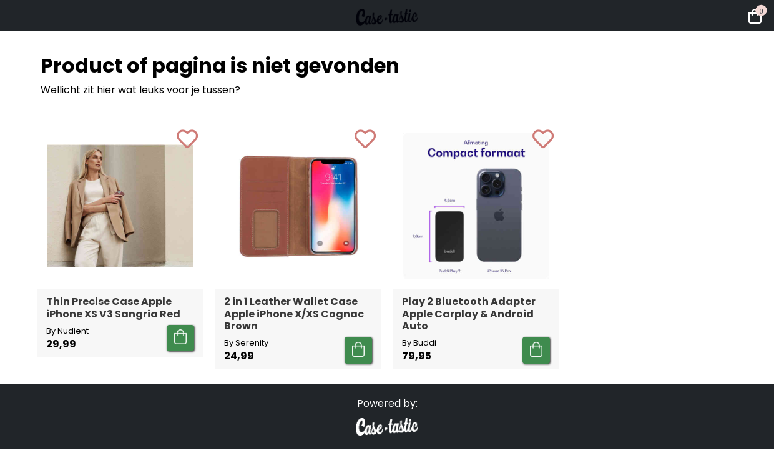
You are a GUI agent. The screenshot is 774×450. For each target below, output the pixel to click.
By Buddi (419, 343)
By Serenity (246, 343)
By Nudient (67, 331)
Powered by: (387, 403)
